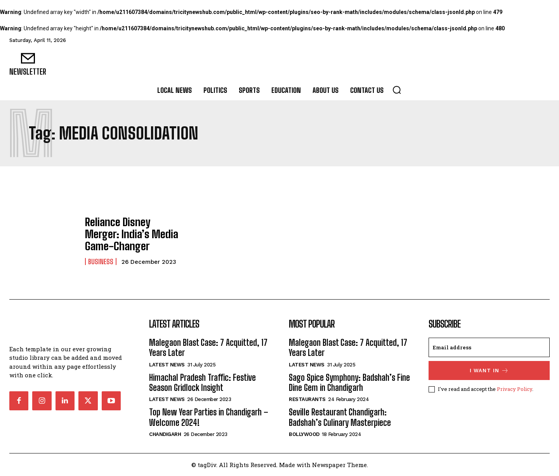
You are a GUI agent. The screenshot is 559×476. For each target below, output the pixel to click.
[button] (396, 89)
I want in (489, 370)
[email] (489, 347)
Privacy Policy (514, 388)
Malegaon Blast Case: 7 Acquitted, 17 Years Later (208, 347)
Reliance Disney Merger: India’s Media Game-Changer (128, 234)
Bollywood (304, 434)
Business (100, 258)
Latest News (167, 365)
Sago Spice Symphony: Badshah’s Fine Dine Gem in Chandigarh (349, 382)
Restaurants (307, 399)
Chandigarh (165, 434)
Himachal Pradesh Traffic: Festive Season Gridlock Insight (202, 382)
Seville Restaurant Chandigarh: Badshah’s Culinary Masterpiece (340, 417)
